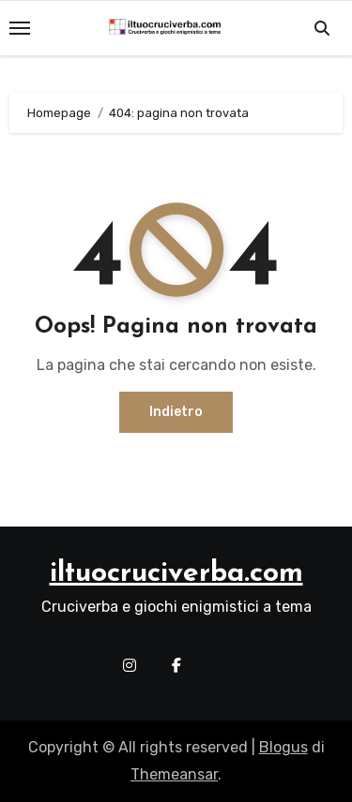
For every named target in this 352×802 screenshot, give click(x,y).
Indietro (176, 412)
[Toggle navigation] (19, 28)
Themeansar (174, 774)
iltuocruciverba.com (176, 573)
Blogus (283, 747)
